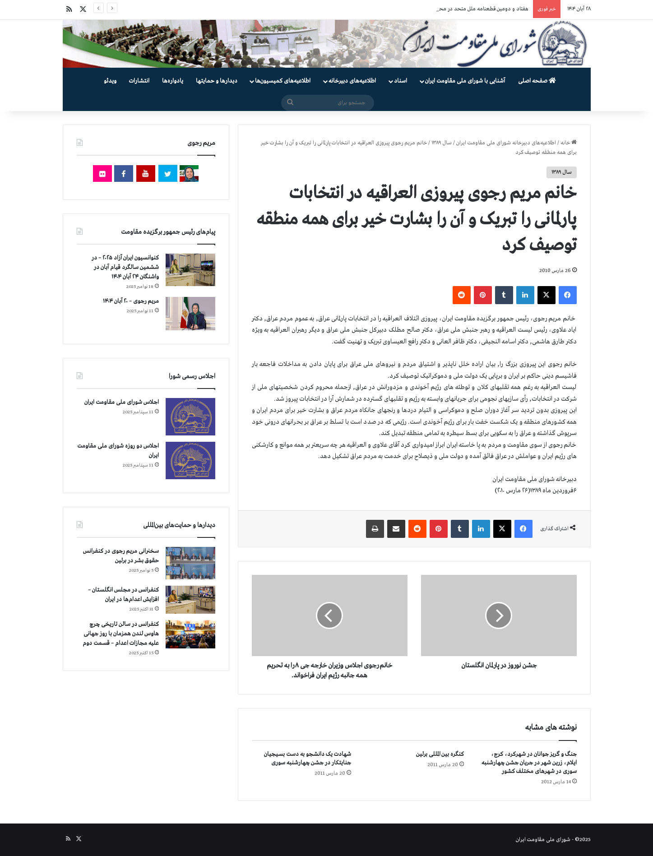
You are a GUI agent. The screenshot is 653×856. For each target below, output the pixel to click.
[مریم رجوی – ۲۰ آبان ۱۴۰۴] (190, 313)
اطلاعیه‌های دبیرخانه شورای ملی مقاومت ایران (506, 143)
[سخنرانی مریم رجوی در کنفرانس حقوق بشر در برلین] (190, 563)
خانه (568, 143)
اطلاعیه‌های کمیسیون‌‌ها (282, 81)
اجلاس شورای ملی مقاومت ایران (121, 402)
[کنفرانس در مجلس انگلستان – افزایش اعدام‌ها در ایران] (190, 600)
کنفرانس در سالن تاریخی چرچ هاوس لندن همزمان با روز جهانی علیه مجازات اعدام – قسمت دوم (121, 633)
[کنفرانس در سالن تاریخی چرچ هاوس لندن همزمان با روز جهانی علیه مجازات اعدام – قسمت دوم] (190, 634)
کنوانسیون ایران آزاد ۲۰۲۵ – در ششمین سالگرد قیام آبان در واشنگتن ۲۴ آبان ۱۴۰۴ (125, 267)
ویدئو (110, 81)
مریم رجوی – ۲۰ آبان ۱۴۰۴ (131, 301)
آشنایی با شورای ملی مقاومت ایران (465, 81)
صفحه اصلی (537, 81)
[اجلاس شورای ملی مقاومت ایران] (190, 416)
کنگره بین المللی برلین (440, 754)
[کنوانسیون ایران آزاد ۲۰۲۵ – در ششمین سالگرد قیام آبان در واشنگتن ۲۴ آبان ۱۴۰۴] (190, 270)
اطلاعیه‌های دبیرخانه (352, 81)
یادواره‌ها (172, 81)
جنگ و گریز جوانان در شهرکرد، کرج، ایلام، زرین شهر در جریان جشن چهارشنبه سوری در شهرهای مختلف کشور (529, 762)
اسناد (400, 81)
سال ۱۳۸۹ (441, 143)
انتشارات (139, 81)
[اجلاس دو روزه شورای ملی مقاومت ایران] (190, 460)
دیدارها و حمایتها (216, 81)
